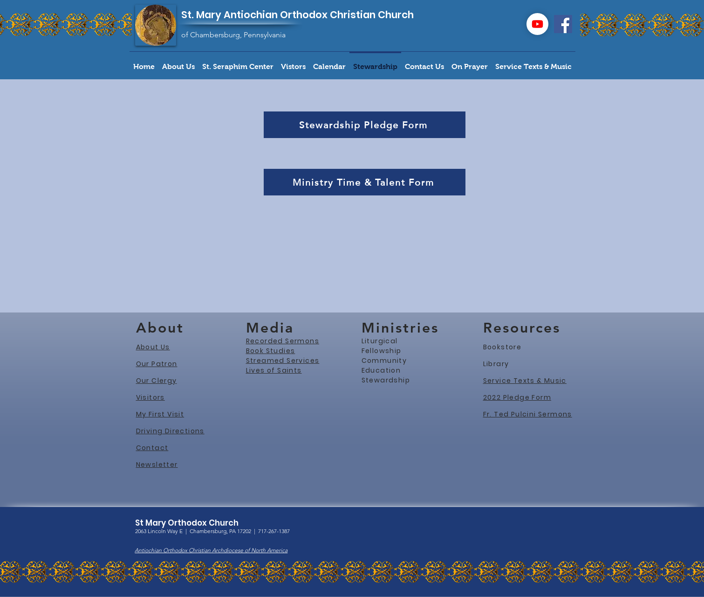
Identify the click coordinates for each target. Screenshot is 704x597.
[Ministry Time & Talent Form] (364, 182)
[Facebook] (563, 24)
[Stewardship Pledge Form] (364, 124)
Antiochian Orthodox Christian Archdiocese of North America (211, 550)
